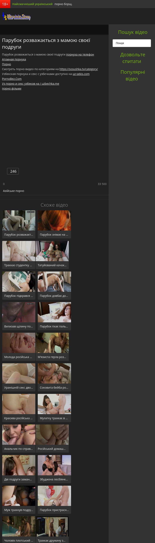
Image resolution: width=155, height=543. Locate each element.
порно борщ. (63, 4)
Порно (6, 64)
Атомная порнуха (14, 59)
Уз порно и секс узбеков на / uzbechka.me (30, 84)
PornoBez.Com (12, 79)
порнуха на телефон (80, 54)
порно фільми (11, 88)
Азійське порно (13, 191)
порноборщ (15, 16)
